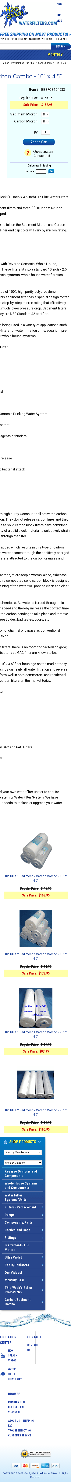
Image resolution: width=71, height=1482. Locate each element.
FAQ (10, 1425)
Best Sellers (16, 1407)
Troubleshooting (19, 1430)
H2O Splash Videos (9, 1355)
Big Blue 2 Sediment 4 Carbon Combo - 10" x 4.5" (36, 956)
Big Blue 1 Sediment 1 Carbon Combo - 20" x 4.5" (36, 1034)
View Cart (14, 1411)
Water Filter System (29, 797)
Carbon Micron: (26, 121)
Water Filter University (9, 1374)
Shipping (28, 1420)
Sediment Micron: (24, 114)
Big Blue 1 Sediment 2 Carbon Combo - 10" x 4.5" (36, 878)
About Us (14, 1420)
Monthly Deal (55, 59)
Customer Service (19, 1435)
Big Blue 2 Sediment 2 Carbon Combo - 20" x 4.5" (36, 1112)
